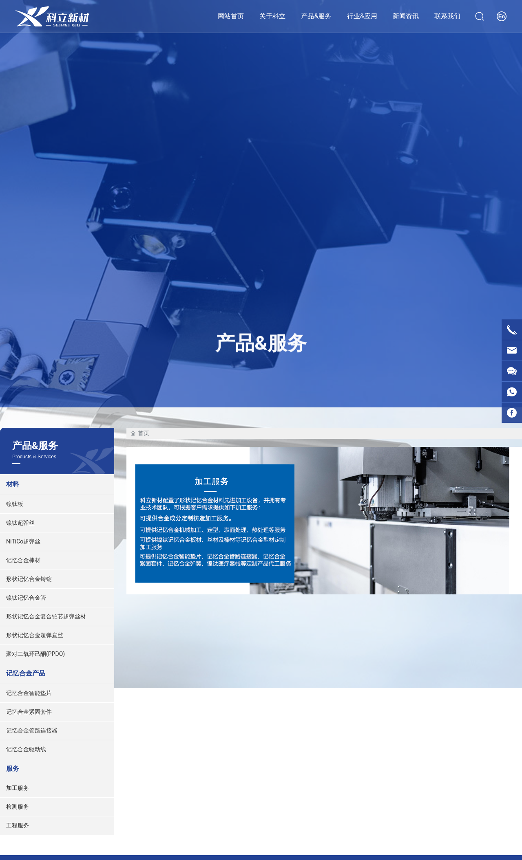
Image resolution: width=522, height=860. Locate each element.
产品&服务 (261, 341)
